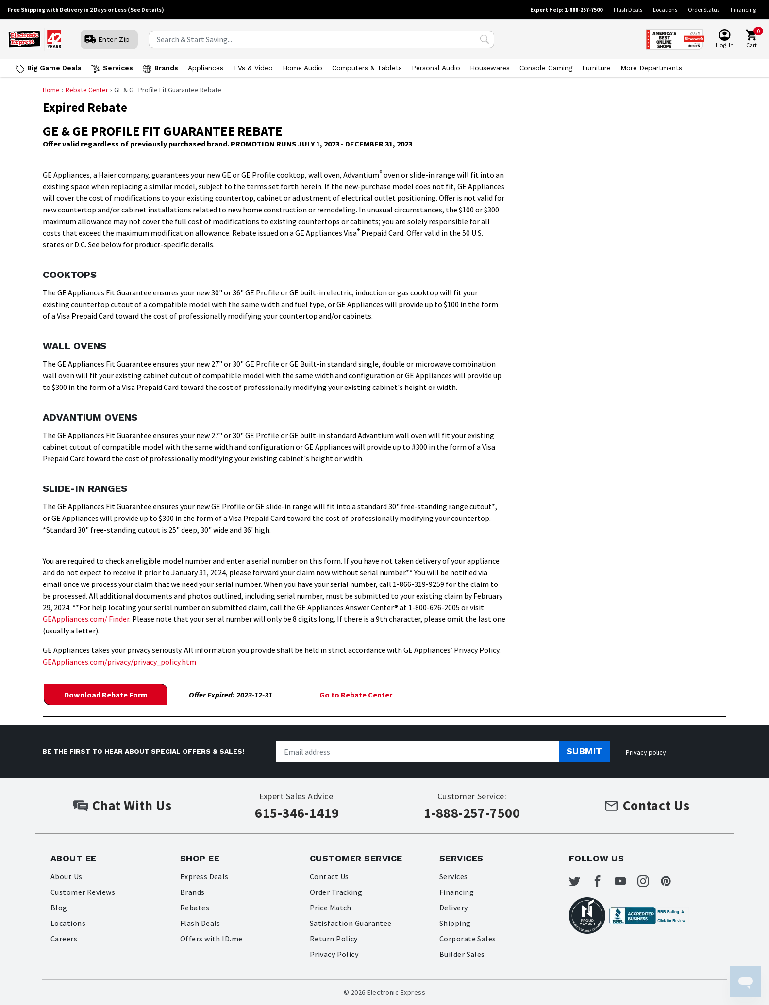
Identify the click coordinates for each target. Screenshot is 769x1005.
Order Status (703, 9)
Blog (58, 907)
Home (51, 89)
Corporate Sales (467, 938)
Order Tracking (336, 891)
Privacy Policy (334, 953)
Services (453, 876)
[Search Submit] (484, 39)
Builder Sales (462, 953)
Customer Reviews (83, 891)
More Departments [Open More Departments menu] (651, 68)
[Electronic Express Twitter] (580, 881)
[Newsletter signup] (417, 751)
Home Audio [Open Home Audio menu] (302, 68)
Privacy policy (646, 751)
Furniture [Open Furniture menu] (596, 68)
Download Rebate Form (105, 694)
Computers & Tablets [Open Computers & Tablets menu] (367, 68)
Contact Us (329, 876)
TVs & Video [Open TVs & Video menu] (253, 68)
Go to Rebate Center (355, 694)
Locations (665, 9)
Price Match (330, 907)
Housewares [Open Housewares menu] (490, 68)
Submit (584, 751)
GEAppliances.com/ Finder (86, 619)
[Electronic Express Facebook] (605, 881)
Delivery (453, 907)
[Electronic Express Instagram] (655, 881)
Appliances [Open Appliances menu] (205, 68)
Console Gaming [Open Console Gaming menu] (545, 68)
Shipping (455, 922)
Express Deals (204, 876)
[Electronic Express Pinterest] (680, 881)
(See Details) (146, 9)
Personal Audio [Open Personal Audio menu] (436, 68)
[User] (109, 39)
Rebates (194, 907)
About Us (66, 876)
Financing (743, 9)
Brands (192, 891)
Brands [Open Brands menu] (166, 68)
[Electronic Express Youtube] (630, 881)
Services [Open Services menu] (118, 68)
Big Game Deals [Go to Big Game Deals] (54, 68)
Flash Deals (628, 9)
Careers (63, 938)
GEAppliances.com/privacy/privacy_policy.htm (119, 661)
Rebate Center (87, 89)
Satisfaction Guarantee (351, 922)
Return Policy (334, 938)
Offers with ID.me (211, 938)
